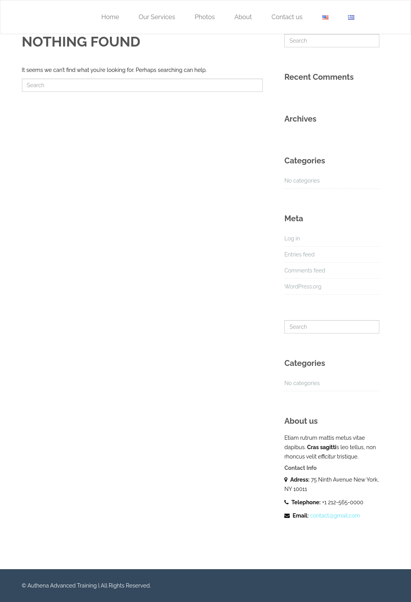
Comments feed (304, 270)
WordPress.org (302, 286)
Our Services (157, 17)
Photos (205, 17)
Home (110, 17)
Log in (292, 238)
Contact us (286, 17)
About (243, 17)
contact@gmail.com (335, 515)
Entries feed (299, 254)
